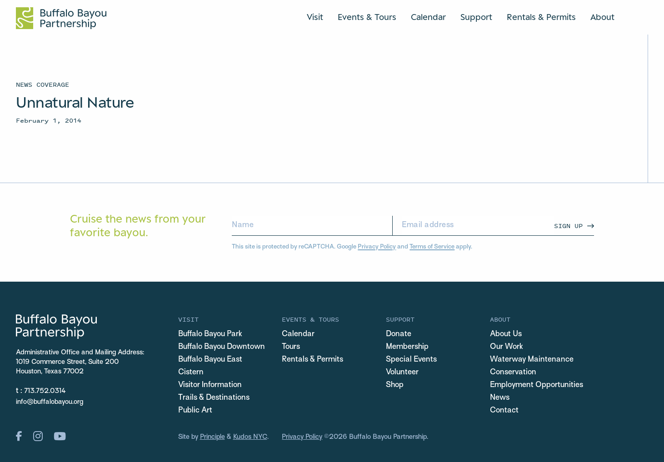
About (602, 17)
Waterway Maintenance (532, 359)
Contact (504, 410)
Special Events (411, 359)
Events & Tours (367, 17)
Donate (398, 334)
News (499, 398)
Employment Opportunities (536, 385)
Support (476, 17)
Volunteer (402, 372)
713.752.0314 (45, 391)
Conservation (513, 372)
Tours (291, 347)
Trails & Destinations (214, 398)
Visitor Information (210, 385)
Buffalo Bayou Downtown (221, 347)
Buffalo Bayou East (210, 359)
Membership (407, 347)
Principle (212, 437)
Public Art (195, 410)
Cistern (191, 372)
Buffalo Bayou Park (210, 334)
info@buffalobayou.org (49, 402)
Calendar (428, 17)
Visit (315, 17)
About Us (506, 334)
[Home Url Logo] (61, 18)
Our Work (506, 347)
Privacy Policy (377, 247)
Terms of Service (431, 247)
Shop (395, 385)
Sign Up (568, 225)
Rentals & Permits (541, 17)
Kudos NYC (250, 437)
